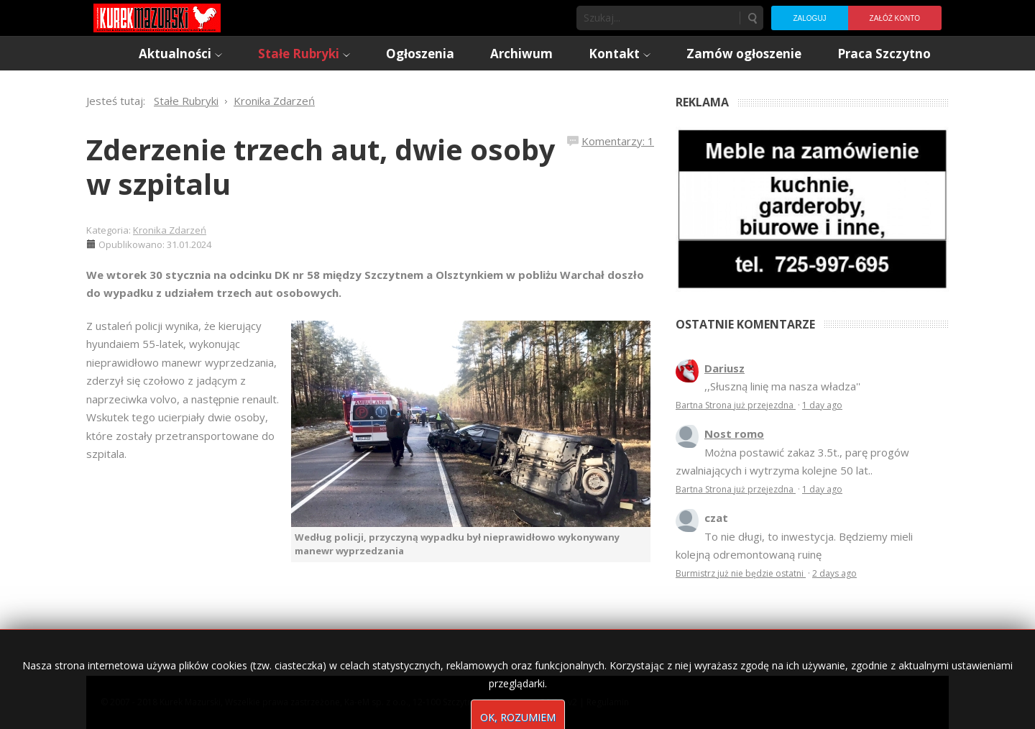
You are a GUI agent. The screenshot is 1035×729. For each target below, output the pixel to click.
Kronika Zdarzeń (169, 230)
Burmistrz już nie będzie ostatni (741, 573)
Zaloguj (809, 18)
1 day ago (822, 405)
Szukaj (752, 18)
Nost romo (734, 433)
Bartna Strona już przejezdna (736, 405)
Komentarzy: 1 (617, 141)
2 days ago (834, 573)
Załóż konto (895, 18)
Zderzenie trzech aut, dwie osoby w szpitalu (321, 166)
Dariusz (724, 368)
